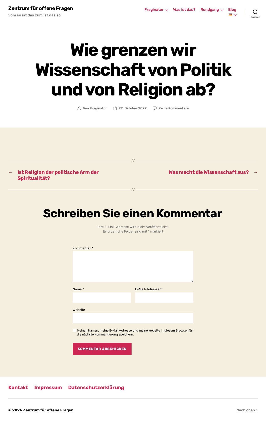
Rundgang (210, 9)
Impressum (48, 387)
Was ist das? (184, 9)
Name (78, 289)
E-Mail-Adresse (148, 289)
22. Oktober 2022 (133, 108)
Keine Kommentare (174, 108)
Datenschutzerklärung (96, 387)
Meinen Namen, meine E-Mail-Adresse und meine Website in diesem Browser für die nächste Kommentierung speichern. (135, 332)
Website (79, 310)
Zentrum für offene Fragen (40, 8)
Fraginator (154, 9)
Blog (232, 9)
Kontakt (18, 387)
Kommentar (83, 248)
